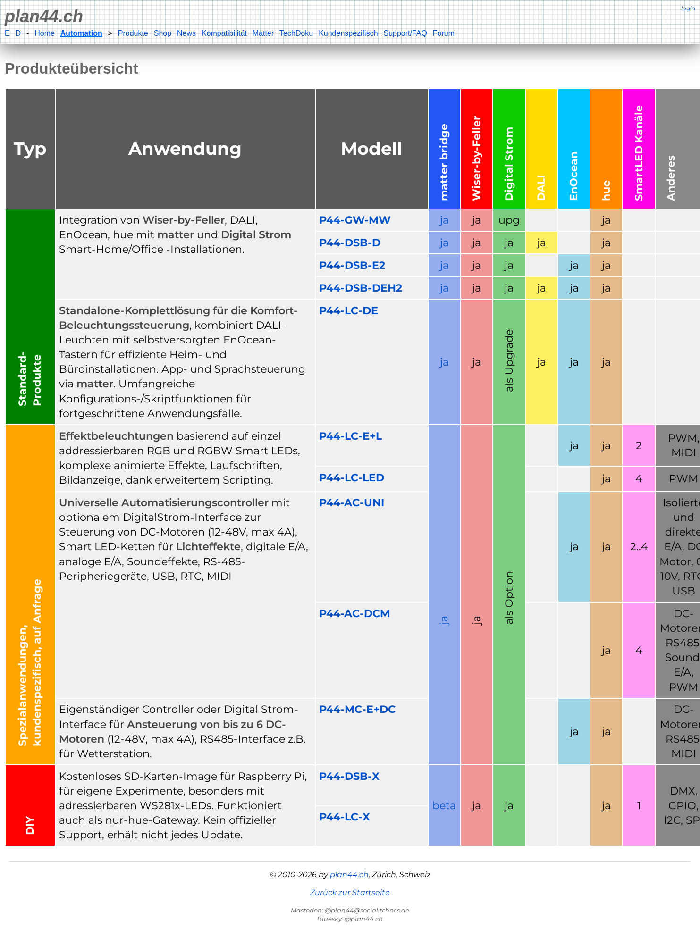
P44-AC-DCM (354, 613)
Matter (263, 33)
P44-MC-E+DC (357, 709)
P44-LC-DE (348, 310)
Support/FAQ (405, 33)
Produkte (133, 33)
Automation (81, 33)
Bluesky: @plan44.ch (350, 918)
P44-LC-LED (351, 477)
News (186, 33)
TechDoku (296, 33)
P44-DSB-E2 (352, 265)
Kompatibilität (224, 33)
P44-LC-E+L (350, 436)
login (688, 8)
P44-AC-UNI (351, 502)
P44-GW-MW (355, 219)
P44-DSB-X (349, 776)
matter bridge (443, 162)
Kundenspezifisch (348, 33)
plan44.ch (44, 16)
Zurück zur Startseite (350, 892)
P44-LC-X (344, 816)
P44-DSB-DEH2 (360, 287)
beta (444, 805)
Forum (444, 33)
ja (444, 219)
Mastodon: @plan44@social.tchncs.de (350, 910)
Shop (162, 33)
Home (44, 33)
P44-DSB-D (349, 242)
